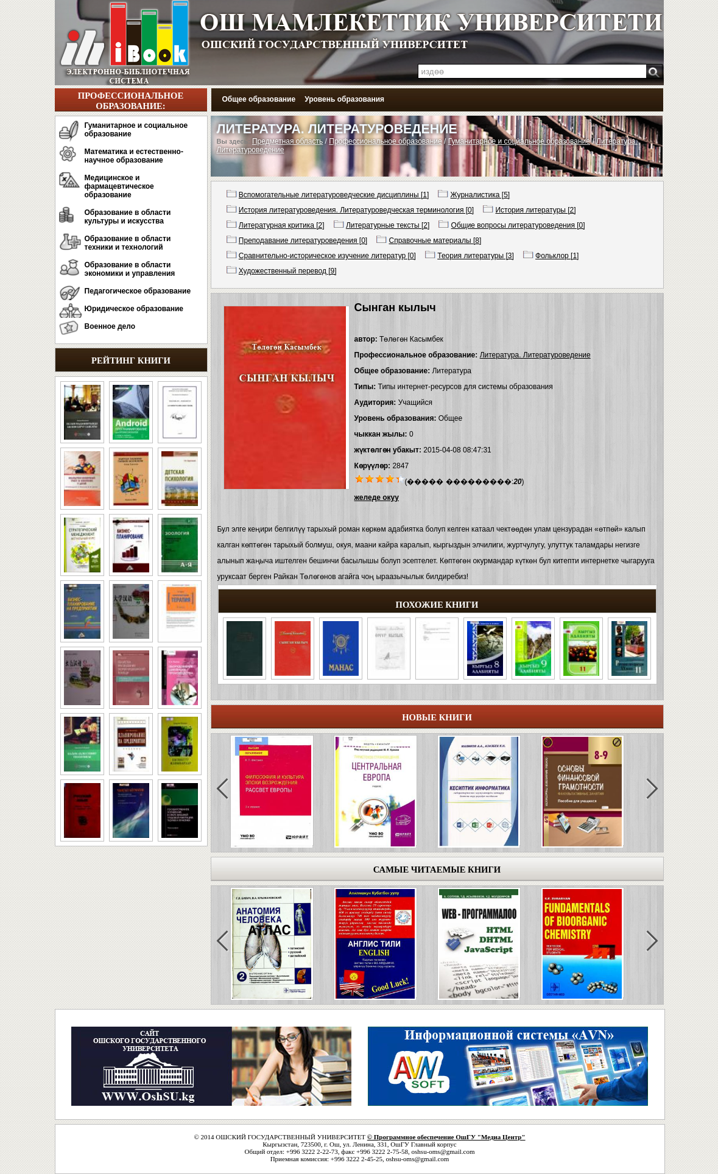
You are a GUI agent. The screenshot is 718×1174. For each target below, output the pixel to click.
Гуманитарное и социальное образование (136, 129)
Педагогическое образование (138, 291)
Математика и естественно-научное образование (134, 155)
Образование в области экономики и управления (130, 269)
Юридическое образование (134, 308)
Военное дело (110, 326)
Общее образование (259, 99)
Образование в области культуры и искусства (128, 216)
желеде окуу (376, 497)
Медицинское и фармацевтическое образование (119, 186)
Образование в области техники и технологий (128, 242)
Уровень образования (344, 99)
